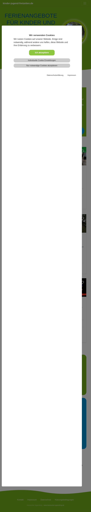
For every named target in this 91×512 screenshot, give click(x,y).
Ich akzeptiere (42, 52)
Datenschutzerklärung (55, 75)
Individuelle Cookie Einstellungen (42, 60)
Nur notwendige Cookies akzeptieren (41, 66)
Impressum (72, 75)
